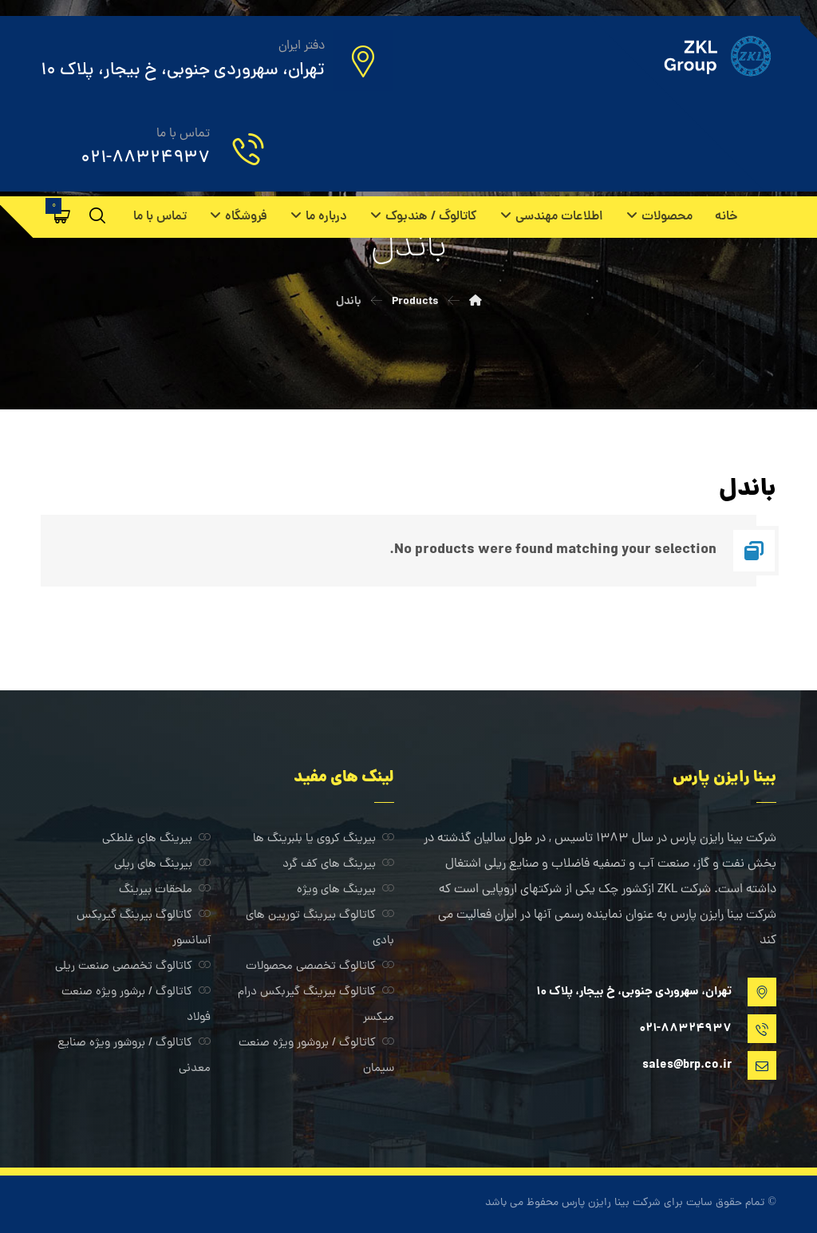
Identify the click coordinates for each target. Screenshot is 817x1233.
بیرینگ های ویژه (345, 890)
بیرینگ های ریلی (162, 865)
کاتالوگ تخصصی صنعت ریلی (133, 967)
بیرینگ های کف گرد (338, 865)
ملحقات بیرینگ (165, 890)
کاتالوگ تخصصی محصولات (320, 967)
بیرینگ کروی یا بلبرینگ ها (323, 839)
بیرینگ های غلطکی (156, 839)
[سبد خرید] (62, 216)
